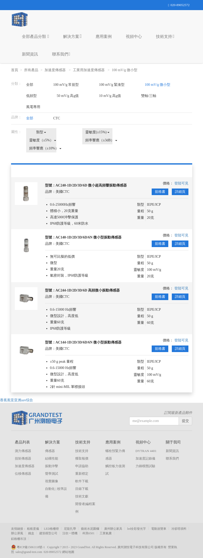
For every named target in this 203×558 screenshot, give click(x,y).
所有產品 (31, 70)
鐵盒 (31, 533)
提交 (185, 421)
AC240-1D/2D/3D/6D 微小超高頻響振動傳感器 (91, 185)
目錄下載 (81, 489)
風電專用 (33, 107)
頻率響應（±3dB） (98, 140)
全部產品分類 (35, 36)
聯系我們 (61, 54)
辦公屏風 (17, 533)
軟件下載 (81, 481)
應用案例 (104, 36)
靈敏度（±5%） (42, 140)
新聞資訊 (30, 54)
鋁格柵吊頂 (18, 539)
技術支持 (165, 36)
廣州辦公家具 (113, 528)
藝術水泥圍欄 (90, 528)
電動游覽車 (158, 528)
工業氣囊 (106, 533)
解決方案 (72, 36)
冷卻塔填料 (178, 528)
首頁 (14, 70)
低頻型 (31, 96)
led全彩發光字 (136, 528)
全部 (29, 85)
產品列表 (22, 442)
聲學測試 (51, 473)
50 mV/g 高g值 (68, 96)
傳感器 (50, 451)
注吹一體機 (69, 533)
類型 (41, 132)
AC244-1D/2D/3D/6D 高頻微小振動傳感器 (88, 290)
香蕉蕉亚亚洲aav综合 (16, 400)
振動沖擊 (51, 466)
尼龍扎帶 (70, 528)
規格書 (160, 192)
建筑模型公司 (48, 533)
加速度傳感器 (56, 70)
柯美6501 (89, 533)
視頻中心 (134, 36)
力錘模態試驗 (145, 466)
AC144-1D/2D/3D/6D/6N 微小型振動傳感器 (89, 342)
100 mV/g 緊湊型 (112, 85)
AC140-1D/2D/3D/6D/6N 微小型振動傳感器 (89, 237)
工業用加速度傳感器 (89, 70)
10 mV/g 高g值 (110, 96)
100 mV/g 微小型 (125, 70)
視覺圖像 (51, 481)
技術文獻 (81, 496)
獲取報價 (81, 458)
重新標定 (81, 473)
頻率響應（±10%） (42, 148)
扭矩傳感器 (23, 458)
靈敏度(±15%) (97, 132)
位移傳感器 (23, 473)
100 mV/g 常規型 (66, 85)
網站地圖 (68, 552)
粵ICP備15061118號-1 (29, 547)
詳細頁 (180, 192)
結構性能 (51, 458)
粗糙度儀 (33, 528)
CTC (56, 118)
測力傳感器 (23, 451)
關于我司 (173, 442)
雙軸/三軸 (148, 96)
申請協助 (81, 466)
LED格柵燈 (51, 528)
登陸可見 (181, 183)
